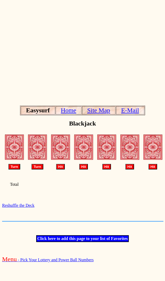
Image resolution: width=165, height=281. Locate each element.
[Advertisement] (81, 51)
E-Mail (130, 110)
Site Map (98, 110)
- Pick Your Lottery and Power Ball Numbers (48, 260)
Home (68, 110)
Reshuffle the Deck (18, 205)
